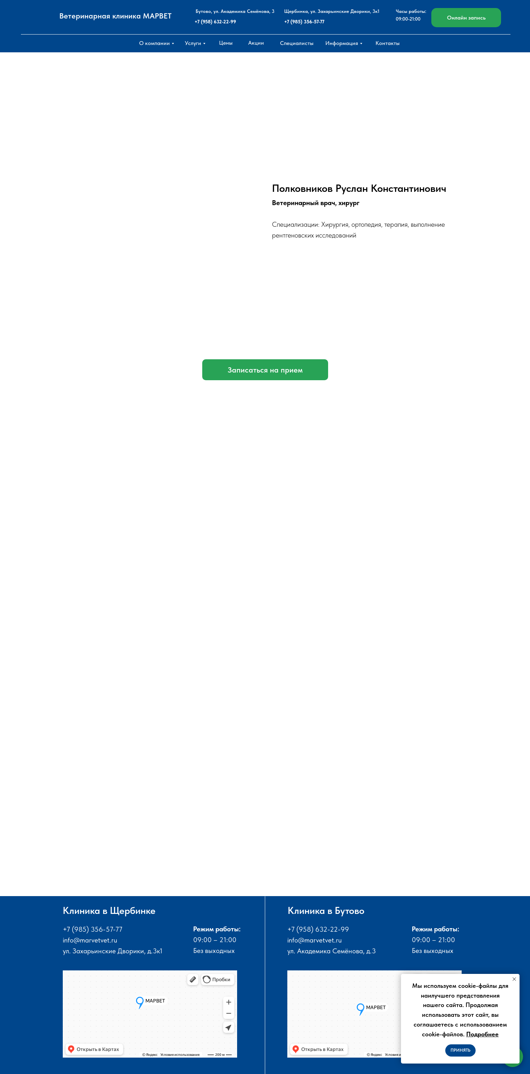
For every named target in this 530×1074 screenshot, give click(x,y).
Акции (256, 42)
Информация (341, 43)
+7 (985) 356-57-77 (304, 21)
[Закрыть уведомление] (514, 979)
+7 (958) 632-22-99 (215, 21)
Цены (226, 42)
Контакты (388, 43)
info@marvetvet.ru (90, 940)
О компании (154, 43)
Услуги (193, 43)
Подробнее (482, 1034)
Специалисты (296, 43)
